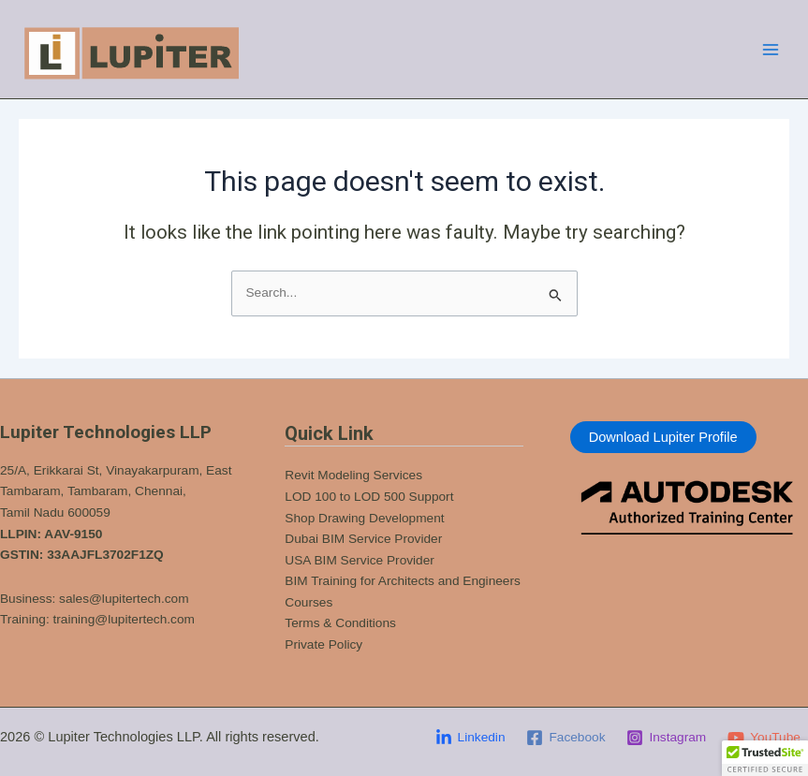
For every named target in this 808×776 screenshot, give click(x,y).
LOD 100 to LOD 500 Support (369, 497)
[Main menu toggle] (771, 49)
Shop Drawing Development (364, 518)
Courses (308, 602)
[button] (765, 758)
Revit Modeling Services (353, 475)
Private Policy (323, 644)
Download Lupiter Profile (663, 437)
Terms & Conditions (340, 623)
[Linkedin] (470, 737)
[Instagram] (667, 737)
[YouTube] (764, 737)
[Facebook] (566, 737)
